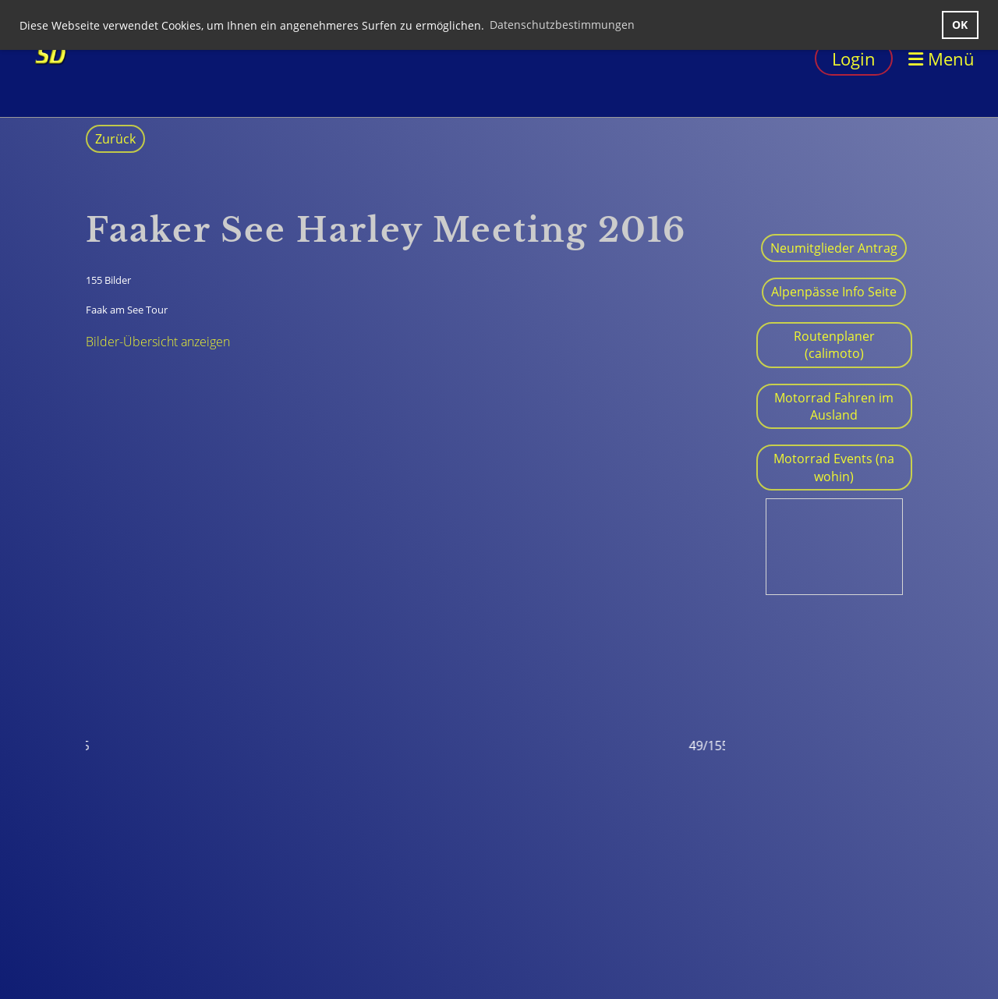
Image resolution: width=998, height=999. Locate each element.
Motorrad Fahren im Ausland (834, 406)
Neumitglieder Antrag (833, 248)
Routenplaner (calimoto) (834, 345)
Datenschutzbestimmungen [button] (562, 24)
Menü (941, 58)
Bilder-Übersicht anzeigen (158, 341)
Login (854, 58)
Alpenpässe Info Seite (834, 291)
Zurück (115, 138)
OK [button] (960, 24)
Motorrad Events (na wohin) (833, 467)
